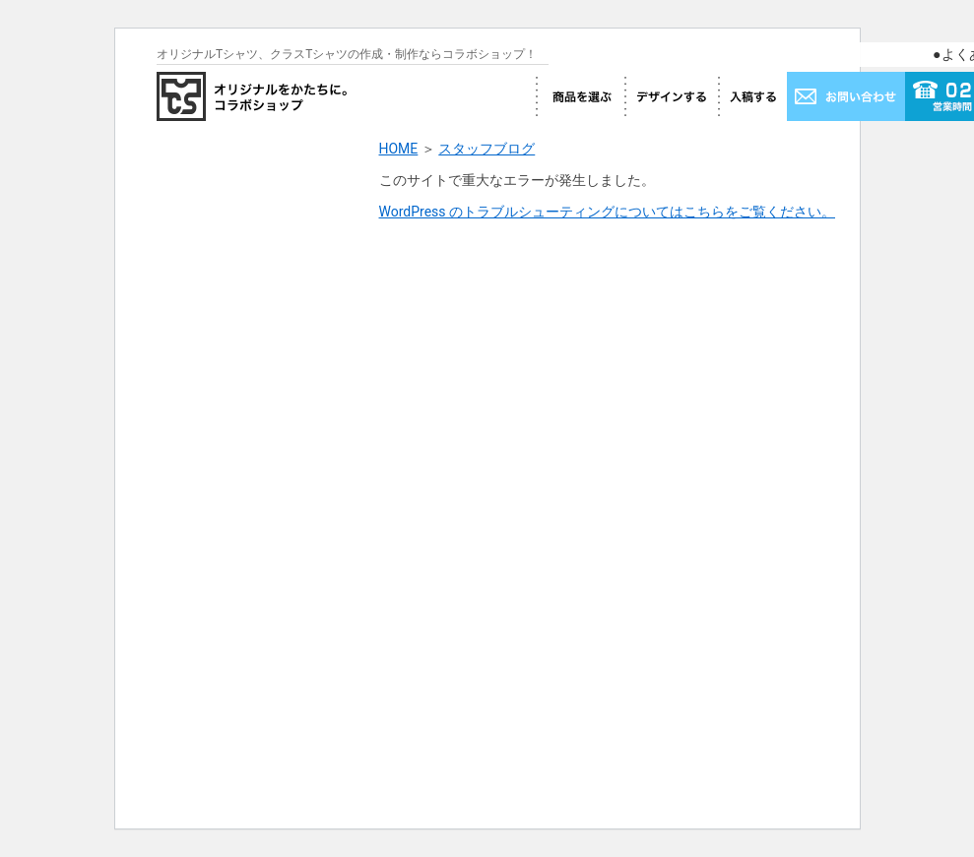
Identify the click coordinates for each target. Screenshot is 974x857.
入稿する (752, 96)
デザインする (671, 96)
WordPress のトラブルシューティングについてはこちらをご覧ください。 (607, 211)
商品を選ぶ (580, 96)
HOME (399, 148)
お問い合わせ (846, 96)
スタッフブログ (486, 148)
